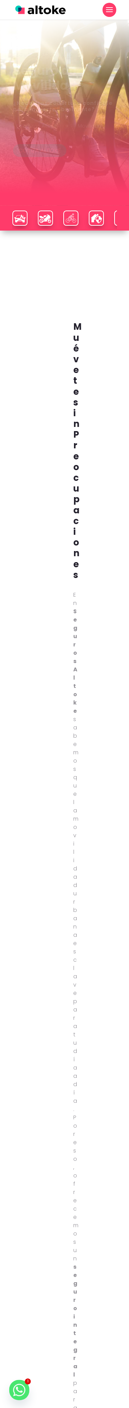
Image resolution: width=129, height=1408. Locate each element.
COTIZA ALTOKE (40, 163)
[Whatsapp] (19, 1390)
